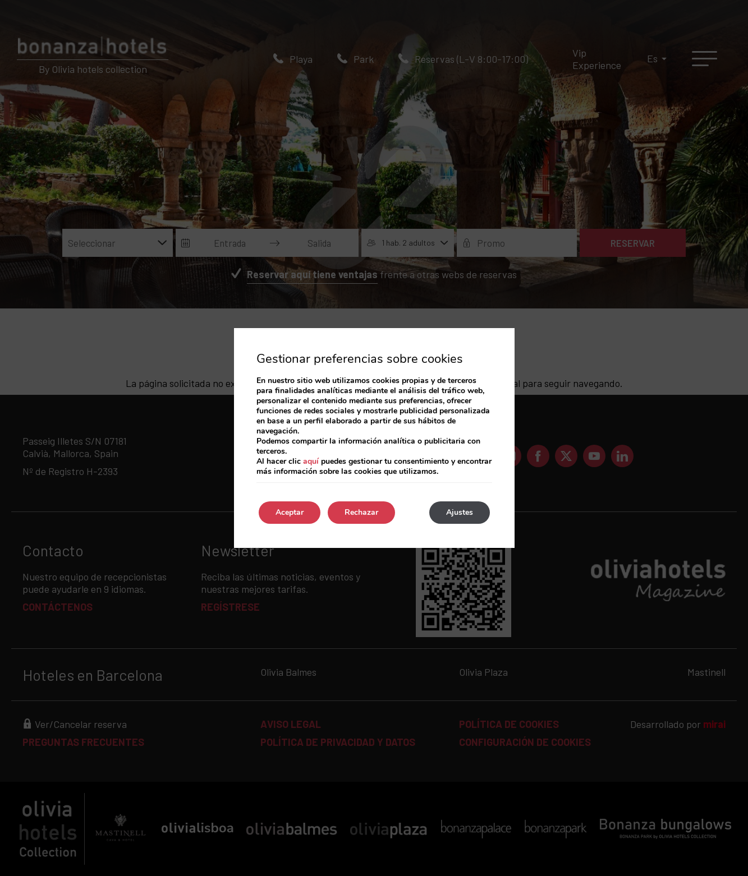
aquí (311, 461)
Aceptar (290, 512)
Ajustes (459, 512)
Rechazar (361, 512)
